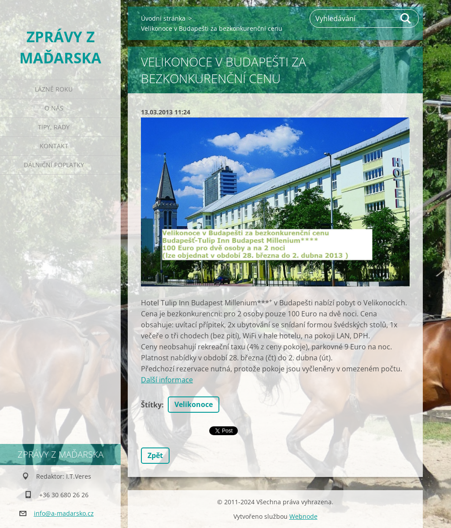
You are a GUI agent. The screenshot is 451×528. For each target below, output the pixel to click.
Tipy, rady (54, 127)
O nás (53, 108)
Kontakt (54, 146)
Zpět (155, 455)
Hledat (406, 18)
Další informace (167, 380)
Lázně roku (54, 89)
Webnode (303, 516)
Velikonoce (193, 404)
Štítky (151, 405)
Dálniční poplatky (54, 165)
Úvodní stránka (163, 18)
